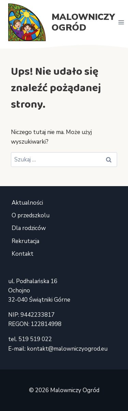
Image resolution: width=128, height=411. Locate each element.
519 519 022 (35, 339)
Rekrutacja (25, 241)
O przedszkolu (30, 215)
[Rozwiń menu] (121, 22)
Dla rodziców (29, 228)
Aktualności (27, 203)
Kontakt (22, 254)
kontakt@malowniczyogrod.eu (67, 349)
